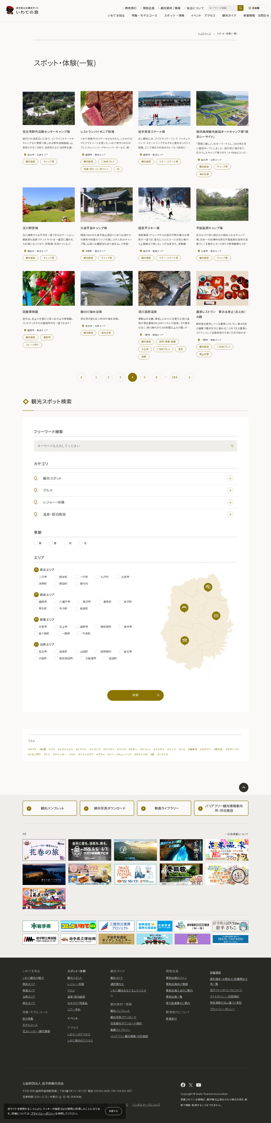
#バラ (52, 749)
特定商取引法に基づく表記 (226, 1002)
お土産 (145, 349)
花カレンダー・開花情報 (36, 1031)
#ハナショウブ (85, 754)
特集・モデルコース (146, 15)
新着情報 (249, 15)
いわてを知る (118, 15)
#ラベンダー (59, 754)
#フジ (47, 754)
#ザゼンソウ (232, 749)
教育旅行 (131, 8)
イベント (196, 15)
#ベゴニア (95, 749)
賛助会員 (149, 8)
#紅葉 (43, 749)
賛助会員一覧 (174, 996)
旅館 (144, 356)
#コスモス (159, 749)
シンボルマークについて (146, 1104)
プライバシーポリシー (43, 1113)
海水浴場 (204, 174)
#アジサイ (109, 749)
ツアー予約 (73, 1009)
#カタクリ (205, 749)
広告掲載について (237, 834)
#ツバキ (121, 749)
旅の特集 (28, 1018)
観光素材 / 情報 (170, 8)
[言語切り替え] (256, 8)
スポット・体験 (176, 15)
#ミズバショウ (65, 749)
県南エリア (29, 990)
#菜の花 (218, 749)
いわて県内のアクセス (80, 1040)
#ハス (182, 749)
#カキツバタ (141, 754)
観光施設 (30, 161)
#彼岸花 (192, 749)
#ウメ (72, 754)
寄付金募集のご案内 (178, 1003)
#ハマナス (163, 754)
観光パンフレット (120, 1011)
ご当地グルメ (107, 161)
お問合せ (263, 15)
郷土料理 (204, 354)
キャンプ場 (48, 161)
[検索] (241, 8)
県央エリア (29, 984)
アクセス (211, 15)
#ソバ (110, 754)
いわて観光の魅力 (33, 978)
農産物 (46, 337)
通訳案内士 (117, 984)
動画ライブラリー (120, 1030)
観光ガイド (231, 15)
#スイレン (145, 749)
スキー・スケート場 (168, 161)
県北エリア (29, 1003)
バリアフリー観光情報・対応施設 (129, 1036)
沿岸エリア (29, 996)
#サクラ (32, 749)
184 (174, 377)
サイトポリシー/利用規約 (224, 996)
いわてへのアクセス (78, 1034)
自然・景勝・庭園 (167, 341)
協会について (195, 8)
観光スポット (138, 478)
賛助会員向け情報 (177, 984)
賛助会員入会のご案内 (179, 990)
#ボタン (133, 749)
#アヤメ (100, 754)
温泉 (180, 349)
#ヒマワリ (81, 749)
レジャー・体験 (138, 502)
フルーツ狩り (32, 344)
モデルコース (30, 1025)
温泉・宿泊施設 (138, 514)
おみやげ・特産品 (77, 1003)
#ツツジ (171, 749)
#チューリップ (123, 754)
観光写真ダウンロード (123, 1017)
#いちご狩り (34, 754)
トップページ (204, 33)
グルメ (138, 490)
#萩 (153, 754)
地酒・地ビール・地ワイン (96, 168)
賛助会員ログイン (176, 978)
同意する (113, 1110)
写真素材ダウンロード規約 (126, 1023)
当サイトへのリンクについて (226, 990)
